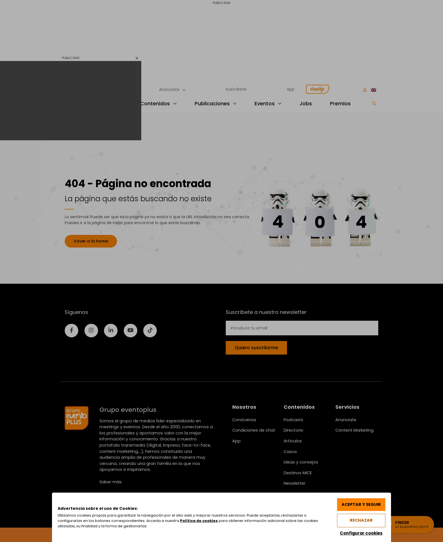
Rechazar (361, 520)
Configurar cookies (360, 533)
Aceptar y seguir (361, 504)
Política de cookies (199, 520)
